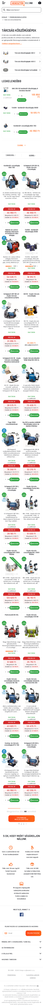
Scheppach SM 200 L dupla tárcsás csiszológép (31, 745)
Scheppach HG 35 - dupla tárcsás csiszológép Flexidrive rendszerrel (12, 360)
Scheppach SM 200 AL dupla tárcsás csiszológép (31, 167)
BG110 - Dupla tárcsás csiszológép (31, 295)
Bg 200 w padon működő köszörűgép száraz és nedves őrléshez (31, 424)
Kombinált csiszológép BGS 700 (12, 166)
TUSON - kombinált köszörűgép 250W (31, 231)
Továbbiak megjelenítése (21, 819)
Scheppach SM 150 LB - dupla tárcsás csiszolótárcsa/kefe (12, 296)
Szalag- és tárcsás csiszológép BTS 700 (11, 744)
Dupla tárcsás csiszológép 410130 (31, 616)
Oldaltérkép (11, 975)
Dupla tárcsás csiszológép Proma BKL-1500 (31, 488)
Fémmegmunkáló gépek (18, 17)
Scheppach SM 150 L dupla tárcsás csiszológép (11, 488)
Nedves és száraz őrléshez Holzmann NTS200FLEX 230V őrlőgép (11, 233)
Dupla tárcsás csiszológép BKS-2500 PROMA (12, 552)
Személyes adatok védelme (32, 976)
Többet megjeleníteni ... (12, 43)
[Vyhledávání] (21, 9)
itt (38, 986)
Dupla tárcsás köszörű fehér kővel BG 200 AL (31, 359)
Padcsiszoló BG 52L (11, 615)
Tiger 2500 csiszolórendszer (12, 423)
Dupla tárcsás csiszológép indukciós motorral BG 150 (11, 681)
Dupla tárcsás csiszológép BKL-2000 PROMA (31, 552)
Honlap (4, 17)
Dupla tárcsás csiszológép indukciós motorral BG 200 (31, 681)
